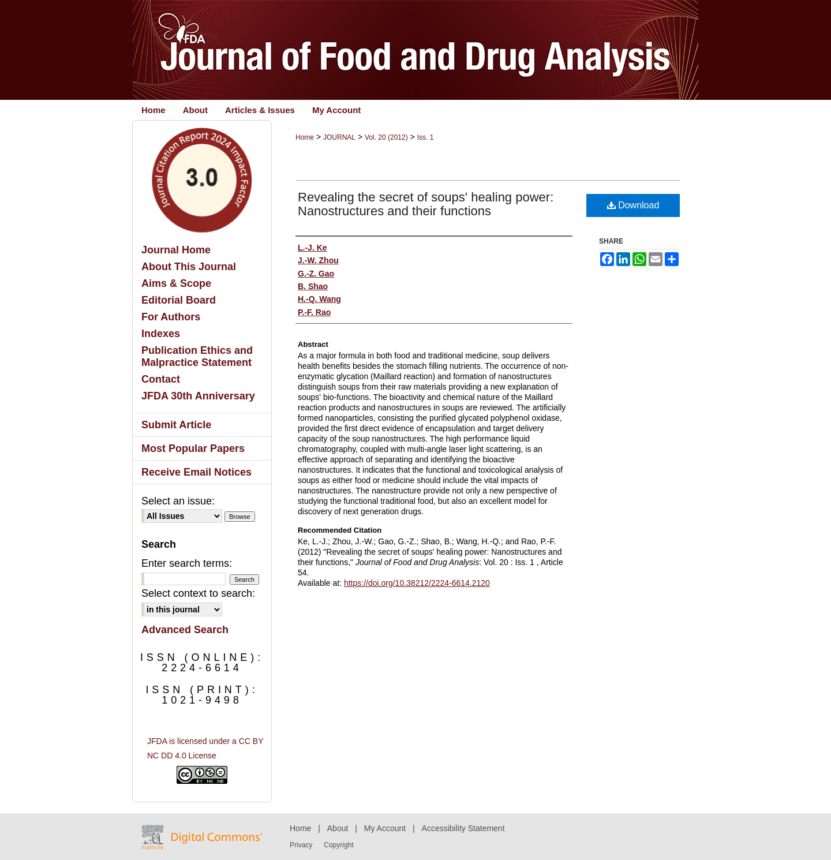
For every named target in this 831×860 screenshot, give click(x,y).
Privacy (301, 845)
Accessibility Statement (463, 828)
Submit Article (176, 425)
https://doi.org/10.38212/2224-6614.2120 (417, 583)
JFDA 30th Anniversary (198, 396)
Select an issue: (178, 501)
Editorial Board (178, 300)
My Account (385, 828)
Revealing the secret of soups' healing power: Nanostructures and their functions (425, 204)
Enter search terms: (186, 563)
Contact (160, 379)
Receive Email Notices (196, 472)
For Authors (170, 317)
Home (304, 137)
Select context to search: (198, 593)
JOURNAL (339, 137)
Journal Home (176, 250)
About (338, 828)
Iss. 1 (425, 137)
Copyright (338, 845)
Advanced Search (185, 629)
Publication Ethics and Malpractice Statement (197, 356)
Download (633, 205)
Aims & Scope (176, 283)
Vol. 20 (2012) (386, 137)
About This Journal (188, 266)
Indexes (160, 333)
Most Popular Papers (193, 448)
